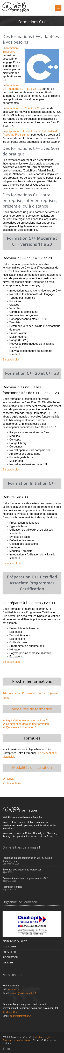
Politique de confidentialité (17, 1040)
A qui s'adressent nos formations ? (27, 720)
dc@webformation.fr (20, 1016)
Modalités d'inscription (32, 767)
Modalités (9, 946)
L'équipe (8, 962)
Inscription (10, 957)
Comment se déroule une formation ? (28, 723)
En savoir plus (11, 359)
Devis (10, 778)
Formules (9, 952)
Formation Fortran (12, 886)
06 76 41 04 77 (15, 989)
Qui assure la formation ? (21, 727)
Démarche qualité (15, 941)
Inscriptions (14, 783)
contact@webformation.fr (23, 993)
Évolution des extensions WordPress (22, 869)
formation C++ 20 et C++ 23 (23, 108)
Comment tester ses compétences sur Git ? (25, 878)
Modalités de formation (31, 708)
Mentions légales (44, 1037)
